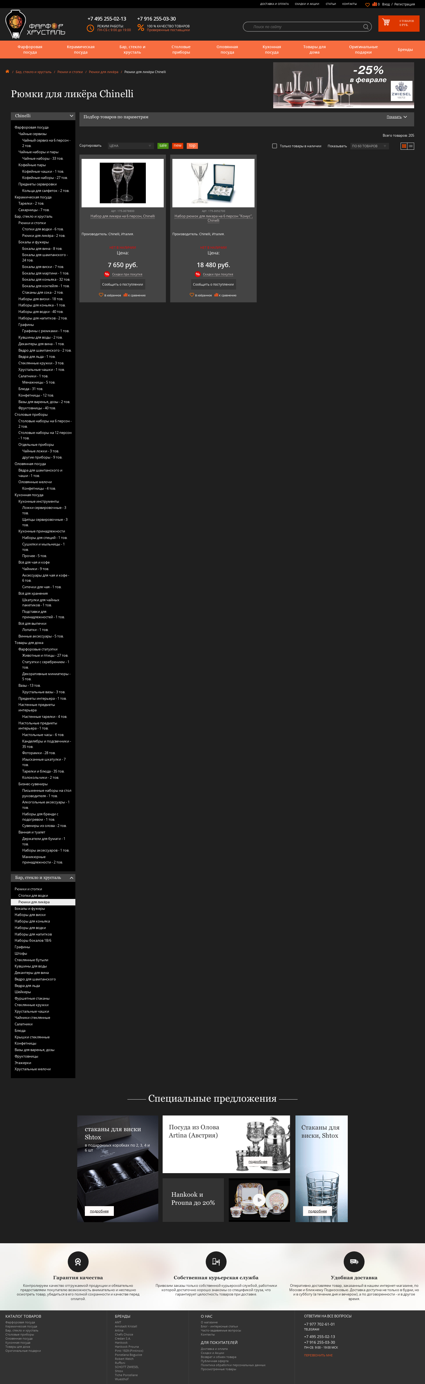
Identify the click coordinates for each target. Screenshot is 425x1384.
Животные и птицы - (45, 655)
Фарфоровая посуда (30, 49)
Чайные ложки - (40, 451)
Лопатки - (35, 629)
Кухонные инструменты (38, 501)
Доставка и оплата (274, 4)
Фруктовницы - (37, 407)
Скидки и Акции (307, 4)
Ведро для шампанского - (45, 350)
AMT (118, 1322)
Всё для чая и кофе (34, 562)
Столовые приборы (181, 49)
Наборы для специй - (44, 537)
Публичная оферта (214, 1361)
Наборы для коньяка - (42, 305)
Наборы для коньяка (32, 921)
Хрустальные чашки (32, 1011)
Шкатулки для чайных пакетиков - (40, 602)
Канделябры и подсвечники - (46, 744)
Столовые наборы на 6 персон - (45, 423)
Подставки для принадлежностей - (43, 614)
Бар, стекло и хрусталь (132, 49)
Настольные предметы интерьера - (37, 726)
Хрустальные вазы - (43, 691)
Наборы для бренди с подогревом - (40, 817)
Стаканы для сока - (42, 292)
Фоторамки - (39, 752)
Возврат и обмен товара (218, 1357)
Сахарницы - (34, 209)
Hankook (121, 1342)
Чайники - (35, 568)
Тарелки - (31, 203)
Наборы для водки (30, 927)
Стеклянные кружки (32, 1004)
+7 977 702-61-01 (319, 1324)
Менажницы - (38, 382)
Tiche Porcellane (126, 1375)
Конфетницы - (36, 395)
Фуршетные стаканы (32, 998)
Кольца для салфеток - (45, 190)
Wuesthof (121, 1379)
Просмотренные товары (218, 1369)
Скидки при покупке (124, 274)
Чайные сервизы (32, 133)
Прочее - (34, 555)
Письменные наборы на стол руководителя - (46, 793)
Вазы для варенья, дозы (34, 1049)
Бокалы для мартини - (45, 273)
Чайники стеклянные (32, 1017)
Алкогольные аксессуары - (46, 805)
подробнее (99, 1211)
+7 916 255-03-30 (319, 1342)
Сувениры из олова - (44, 825)
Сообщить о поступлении (119, 284)
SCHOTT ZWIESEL (127, 1367)
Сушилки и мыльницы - (43, 547)
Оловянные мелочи (35, 481)
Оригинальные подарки (363, 49)
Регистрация (404, 4)
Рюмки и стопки (70, 72)
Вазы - (29, 685)
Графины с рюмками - (45, 330)
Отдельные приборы (36, 444)
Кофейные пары (32, 164)
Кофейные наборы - (45, 177)
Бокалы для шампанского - (45, 257)
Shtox (119, 1371)
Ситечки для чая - (42, 586)
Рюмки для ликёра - (43, 235)
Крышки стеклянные (32, 1037)
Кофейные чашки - (43, 171)
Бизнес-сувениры (33, 783)
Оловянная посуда (227, 49)
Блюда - (30, 388)
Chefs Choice (124, 1334)
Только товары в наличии (296, 146)
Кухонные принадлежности (41, 531)
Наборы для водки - (40, 311)
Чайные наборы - (42, 158)
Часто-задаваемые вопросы (221, 1330)
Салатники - (33, 376)
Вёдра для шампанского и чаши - (40, 473)
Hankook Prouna (127, 1346)
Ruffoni (120, 1363)
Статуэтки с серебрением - (45, 664)
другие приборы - (42, 457)
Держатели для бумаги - (43, 841)
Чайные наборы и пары (38, 151)
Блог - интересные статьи (219, 1326)
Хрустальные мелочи (33, 1068)
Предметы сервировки (37, 184)
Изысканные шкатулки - (44, 762)
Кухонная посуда (272, 49)
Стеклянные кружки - (41, 363)
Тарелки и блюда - (43, 771)
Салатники (24, 1024)
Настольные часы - (43, 734)
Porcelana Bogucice (128, 1355)
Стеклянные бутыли (31, 959)
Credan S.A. (123, 1338)
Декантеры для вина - (41, 343)
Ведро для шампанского (35, 979)
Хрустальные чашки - (41, 369)
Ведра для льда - (37, 356)
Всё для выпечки (32, 623)
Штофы (21, 953)
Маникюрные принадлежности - (42, 859)
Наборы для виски (30, 914)
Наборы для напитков (33, 934)
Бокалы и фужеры (33, 242)
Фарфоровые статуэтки (37, 649)
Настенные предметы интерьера (36, 707)
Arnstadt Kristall (126, 1326)
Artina (119, 1330)
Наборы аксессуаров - (45, 850)
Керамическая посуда (81, 49)
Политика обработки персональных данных (233, 1365)
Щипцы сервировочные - (44, 522)
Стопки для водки (33, 895)
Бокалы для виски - (43, 266)
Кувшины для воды (31, 966)
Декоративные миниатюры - (46, 676)
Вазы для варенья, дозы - (44, 401)
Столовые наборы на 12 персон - (45, 435)
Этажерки (23, 1062)
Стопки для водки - (43, 229)
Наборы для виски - (40, 298)
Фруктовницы (26, 1056)
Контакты (349, 4)
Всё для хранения (33, 593)
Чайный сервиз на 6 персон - (46, 143)
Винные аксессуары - (41, 636)
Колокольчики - (40, 777)
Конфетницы (25, 1043)
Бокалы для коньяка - (46, 279)
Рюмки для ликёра (103, 72)
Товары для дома (314, 49)
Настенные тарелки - (44, 716)
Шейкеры (23, 991)
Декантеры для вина (32, 972)
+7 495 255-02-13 (319, 1336)
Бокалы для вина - (42, 248)
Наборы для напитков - (42, 318)
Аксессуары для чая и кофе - (45, 578)
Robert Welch (124, 1359)
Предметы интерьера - (42, 698)
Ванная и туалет (31, 832)
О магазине (209, 1322)
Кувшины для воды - (40, 337)
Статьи (331, 4)
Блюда (20, 1030)
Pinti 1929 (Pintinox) (129, 1351)
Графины (26, 324)
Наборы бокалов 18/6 (33, 940)
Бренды (405, 49)
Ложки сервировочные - (44, 510)
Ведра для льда (27, 985)
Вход (386, 4)
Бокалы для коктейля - (46, 285)
